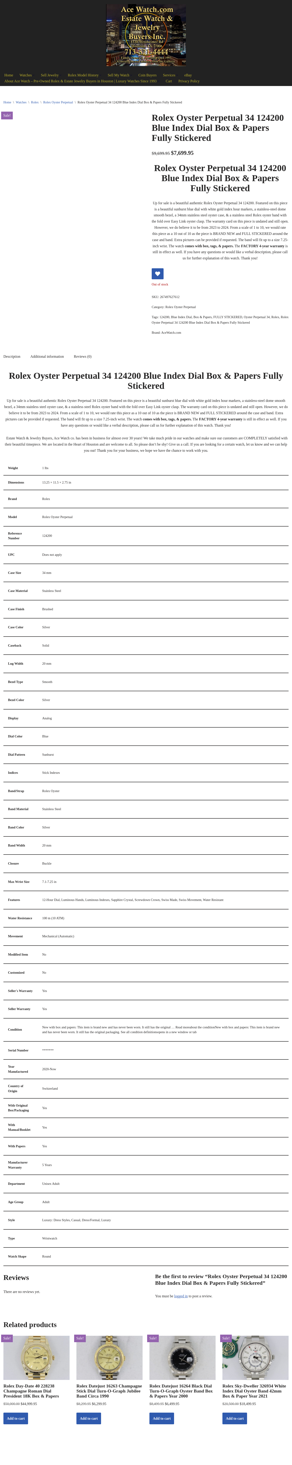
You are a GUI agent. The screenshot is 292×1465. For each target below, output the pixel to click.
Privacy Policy (190, 81)
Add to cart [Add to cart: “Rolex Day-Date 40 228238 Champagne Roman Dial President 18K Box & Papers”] (16, 1423)
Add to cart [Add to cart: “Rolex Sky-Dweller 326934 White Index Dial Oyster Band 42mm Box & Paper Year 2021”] (235, 1423)
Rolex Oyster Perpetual (58, 102)
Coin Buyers (148, 75)
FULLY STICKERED (228, 318)
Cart (170, 81)
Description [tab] (12, 358)
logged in (181, 1300)
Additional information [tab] (47, 358)
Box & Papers (203, 318)
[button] (34, 75)
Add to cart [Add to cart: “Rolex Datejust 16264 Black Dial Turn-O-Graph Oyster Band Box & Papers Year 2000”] (162, 1423)
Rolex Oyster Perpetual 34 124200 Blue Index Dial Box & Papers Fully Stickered (205, 324)
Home (8, 75)
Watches (21, 102)
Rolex (35, 102)
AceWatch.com (171, 334)
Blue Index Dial (181, 318)
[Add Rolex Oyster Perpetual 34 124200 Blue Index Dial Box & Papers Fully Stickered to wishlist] (158, 274)
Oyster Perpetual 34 (257, 318)
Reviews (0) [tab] (83, 358)
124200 (164, 318)
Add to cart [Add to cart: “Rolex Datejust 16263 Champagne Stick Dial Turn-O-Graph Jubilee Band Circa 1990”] (89, 1423)
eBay (189, 75)
